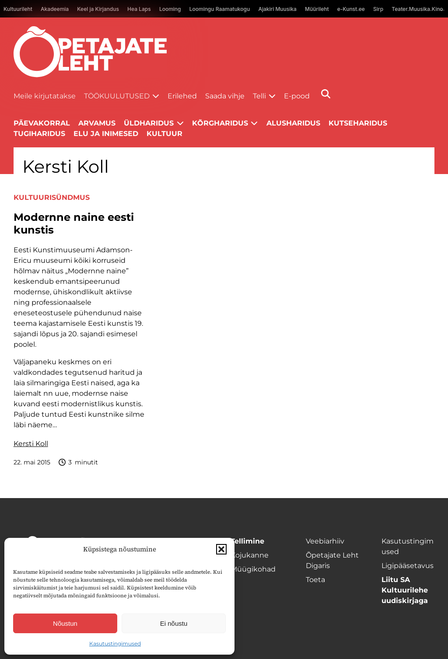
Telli (259, 96)
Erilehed (182, 96)
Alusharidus (293, 123)
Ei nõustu (174, 623)
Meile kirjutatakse (45, 96)
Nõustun (65, 623)
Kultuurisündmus (52, 197)
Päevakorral (42, 123)
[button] (221, 549)
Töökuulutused (117, 96)
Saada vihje (225, 96)
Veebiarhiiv (325, 541)
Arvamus (97, 123)
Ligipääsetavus (408, 565)
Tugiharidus (39, 133)
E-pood (297, 96)
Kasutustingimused (115, 643)
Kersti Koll (31, 443)
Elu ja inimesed (106, 133)
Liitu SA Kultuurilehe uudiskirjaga (405, 590)
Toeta (315, 579)
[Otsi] (325, 93)
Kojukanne (250, 555)
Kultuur (164, 133)
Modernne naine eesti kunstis (74, 223)
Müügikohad (253, 569)
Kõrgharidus (220, 123)
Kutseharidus (358, 123)
